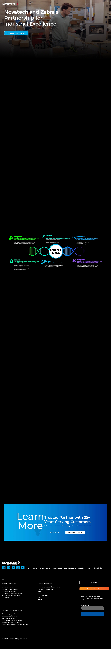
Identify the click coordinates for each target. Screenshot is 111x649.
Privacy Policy (98, 568)
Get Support (94, 582)
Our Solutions (54, 532)
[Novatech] (11, 563)
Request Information (16, 33)
